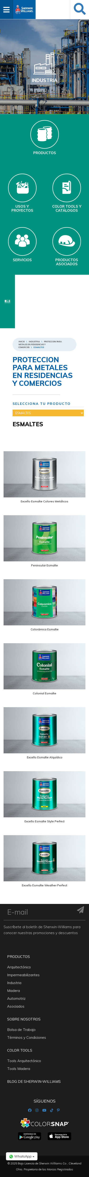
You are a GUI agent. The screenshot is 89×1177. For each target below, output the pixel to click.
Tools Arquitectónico (24, 1061)
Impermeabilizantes (23, 975)
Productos (18, 956)
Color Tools (19, 1050)
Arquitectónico (19, 967)
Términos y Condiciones (26, 1037)
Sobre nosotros (24, 1019)
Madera (13, 990)
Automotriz (16, 998)
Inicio (22, 341)
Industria (34, 341)
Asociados (15, 1006)
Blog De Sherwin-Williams (34, 1081)
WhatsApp (21, 1156)
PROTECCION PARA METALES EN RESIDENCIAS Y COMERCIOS (40, 344)
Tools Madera (18, 1068)
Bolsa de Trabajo (21, 1029)
